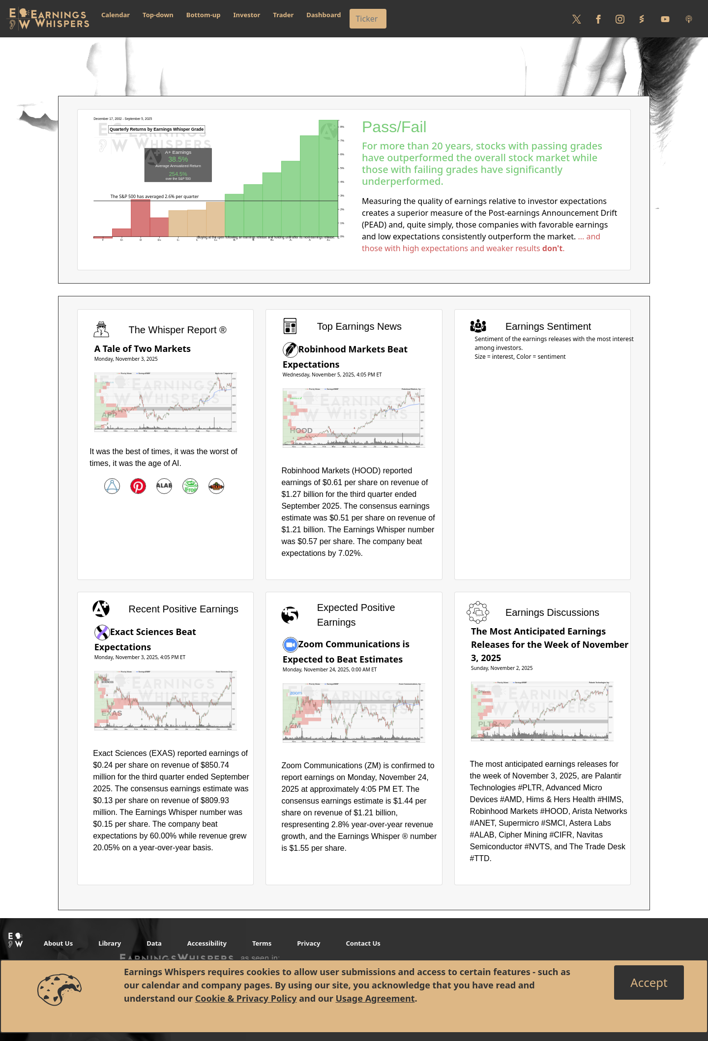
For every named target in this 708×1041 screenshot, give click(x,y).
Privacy (308, 943)
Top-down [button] (158, 14)
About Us (58, 943)
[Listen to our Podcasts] (688, 19)
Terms (261, 943)
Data (154, 943)
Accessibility (207, 943)
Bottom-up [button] (203, 14)
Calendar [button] (115, 14)
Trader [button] (283, 14)
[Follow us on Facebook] (598, 19)
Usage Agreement (374, 998)
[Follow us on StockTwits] (641, 19)
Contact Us (363, 943)
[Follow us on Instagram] (620, 19)
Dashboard (323, 14)
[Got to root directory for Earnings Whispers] (47, 18)
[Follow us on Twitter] (576, 19)
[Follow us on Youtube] (665, 19)
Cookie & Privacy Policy (246, 998)
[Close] (648, 982)
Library (109, 943)
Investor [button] (247, 14)
